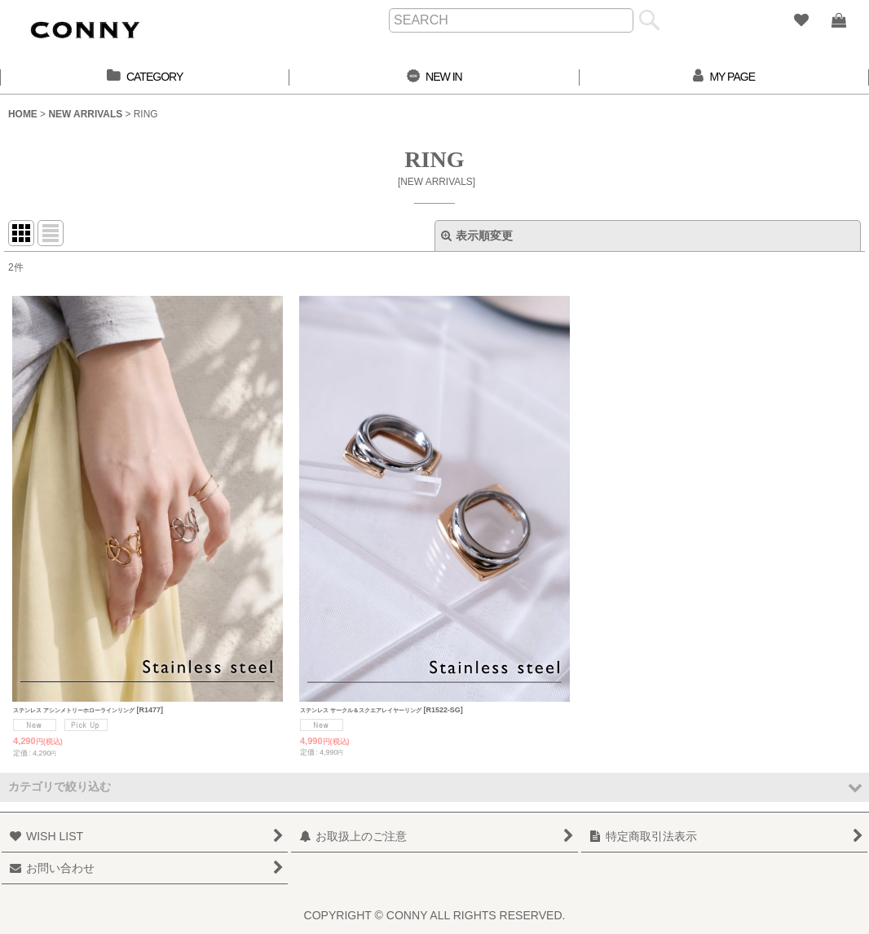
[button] (434, 787)
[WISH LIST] (800, 20)
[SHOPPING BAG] (838, 20)
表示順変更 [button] (477, 235)
